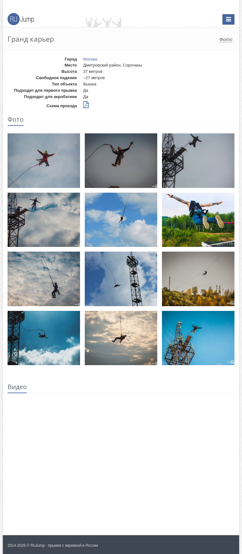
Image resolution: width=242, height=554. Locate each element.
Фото (225, 39)
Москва (90, 59)
